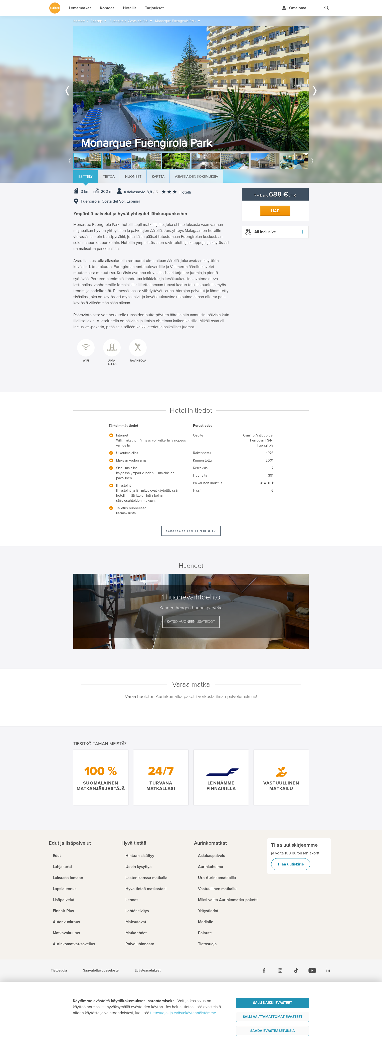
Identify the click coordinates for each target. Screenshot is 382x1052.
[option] (191, 88)
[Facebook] (264, 970)
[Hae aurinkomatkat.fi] (327, 8)
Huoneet (133, 176)
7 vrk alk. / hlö (275, 195)
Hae (275, 211)
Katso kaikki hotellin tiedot (189, 531)
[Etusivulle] (54, 8)
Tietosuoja (59, 971)
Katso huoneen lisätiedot (191, 622)
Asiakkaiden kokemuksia (196, 176)
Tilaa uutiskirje (290, 864)
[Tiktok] (296, 970)
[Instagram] (280, 970)
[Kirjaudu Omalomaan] (294, 8)
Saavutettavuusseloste (101, 971)
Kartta (158, 176)
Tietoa (109, 176)
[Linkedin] (328, 970)
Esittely (85, 176)
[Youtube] (312, 970)
